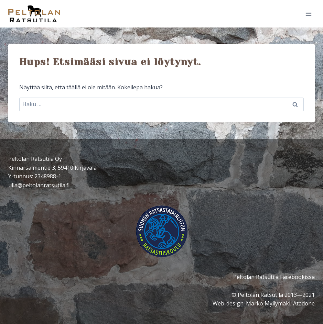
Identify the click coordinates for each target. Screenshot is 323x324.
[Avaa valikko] (308, 13)
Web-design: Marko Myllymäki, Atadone (264, 303)
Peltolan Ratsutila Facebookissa (274, 277)
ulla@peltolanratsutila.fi (38, 185)
